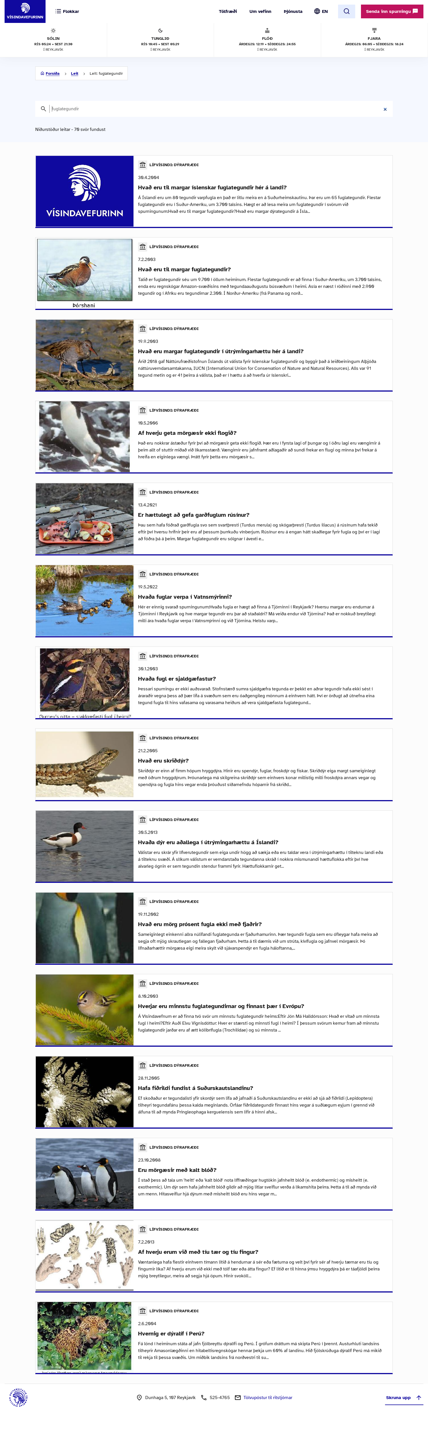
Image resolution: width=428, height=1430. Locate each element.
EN (325, 11)
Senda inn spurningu (392, 11)
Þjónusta (293, 11)
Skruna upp (404, 1407)
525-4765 (220, 1407)
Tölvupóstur (268, 1407)
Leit (74, 73)
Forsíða (53, 73)
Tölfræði (228, 11)
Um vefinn (260, 11)
